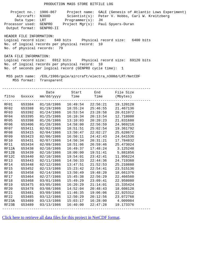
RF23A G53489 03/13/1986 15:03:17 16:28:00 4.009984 (68, 240)
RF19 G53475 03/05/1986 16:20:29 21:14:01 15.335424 (68, 221)
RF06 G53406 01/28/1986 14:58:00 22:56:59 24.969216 (68, 149)
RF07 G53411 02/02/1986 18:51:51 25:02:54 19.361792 (68, 153)
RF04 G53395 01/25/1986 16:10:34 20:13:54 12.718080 (68, 139)
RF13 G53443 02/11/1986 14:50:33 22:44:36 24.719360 (68, 192)
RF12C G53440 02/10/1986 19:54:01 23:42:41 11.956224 (68, 187)
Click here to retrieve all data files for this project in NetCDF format (60, 259)
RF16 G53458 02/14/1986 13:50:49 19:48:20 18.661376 (68, 206)
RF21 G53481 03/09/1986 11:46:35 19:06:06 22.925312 (68, 231)
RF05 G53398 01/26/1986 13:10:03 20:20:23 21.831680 (68, 144)
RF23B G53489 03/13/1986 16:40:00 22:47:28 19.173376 (68, 245)
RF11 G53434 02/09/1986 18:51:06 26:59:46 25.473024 (68, 173)
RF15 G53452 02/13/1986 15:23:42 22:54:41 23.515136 (68, 202)
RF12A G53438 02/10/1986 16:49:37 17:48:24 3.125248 (68, 178)
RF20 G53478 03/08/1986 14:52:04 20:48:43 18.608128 (68, 226)
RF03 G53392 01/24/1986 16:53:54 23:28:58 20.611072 (68, 134)
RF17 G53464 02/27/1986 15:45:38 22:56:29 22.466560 (68, 211)
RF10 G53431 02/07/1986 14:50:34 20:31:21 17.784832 (68, 168)
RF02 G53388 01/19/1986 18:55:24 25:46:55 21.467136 (68, 129)
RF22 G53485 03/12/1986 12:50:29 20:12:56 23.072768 (68, 235)
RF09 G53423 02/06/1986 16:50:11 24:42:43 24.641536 (68, 163)
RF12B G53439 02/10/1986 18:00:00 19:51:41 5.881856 (68, 182)
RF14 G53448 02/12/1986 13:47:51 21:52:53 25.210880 (68, 197)
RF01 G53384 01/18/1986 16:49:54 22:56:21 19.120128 (68, 125)
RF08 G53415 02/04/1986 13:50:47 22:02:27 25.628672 (68, 158)
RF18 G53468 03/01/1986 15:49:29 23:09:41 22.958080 (68, 216)
